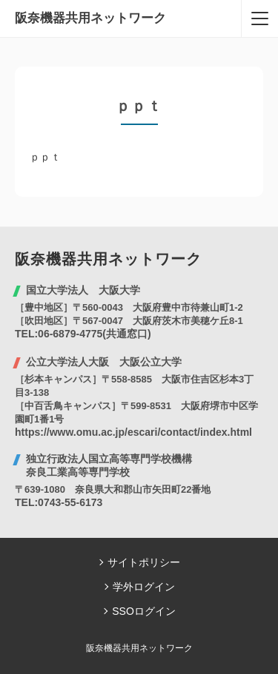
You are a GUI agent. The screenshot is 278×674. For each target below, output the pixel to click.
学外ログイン (144, 587)
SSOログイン (144, 611)
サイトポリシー (143, 562)
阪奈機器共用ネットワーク (90, 18)
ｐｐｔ (45, 157)
